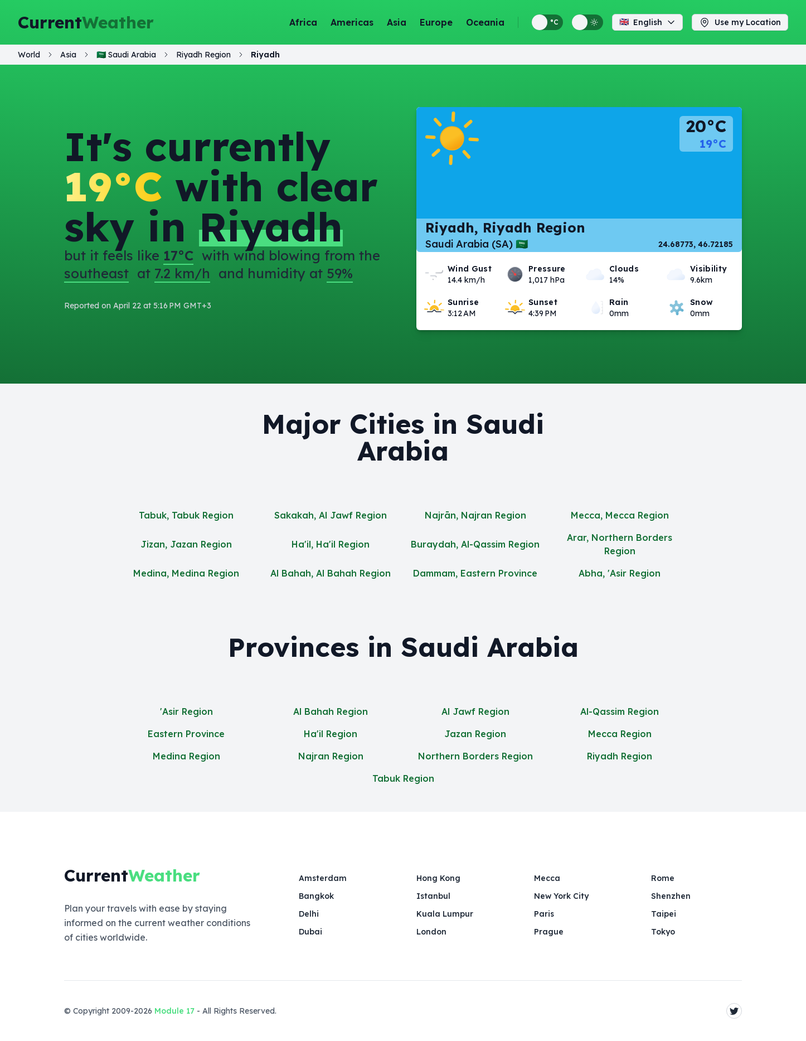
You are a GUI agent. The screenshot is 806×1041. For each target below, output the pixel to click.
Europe (436, 22)
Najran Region (330, 756)
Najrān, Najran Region (475, 515)
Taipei (663, 914)
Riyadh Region (619, 756)
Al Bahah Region (330, 711)
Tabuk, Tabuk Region (186, 515)
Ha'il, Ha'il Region (331, 544)
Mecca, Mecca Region (620, 515)
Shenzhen (671, 896)
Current (86, 22)
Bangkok (316, 896)
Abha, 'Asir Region (620, 573)
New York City (561, 896)
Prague (549, 932)
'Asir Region (186, 711)
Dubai (310, 932)
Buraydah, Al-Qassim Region (475, 544)
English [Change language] (647, 22)
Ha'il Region (330, 733)
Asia (396, 22)
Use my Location (740, 22)
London (431, 932)
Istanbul (433, 896)
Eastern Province (186, 733)
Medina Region (186, 756)
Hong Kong (438, 878)
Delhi (309, 914)
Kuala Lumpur (444, 914)
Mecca (547, 878)
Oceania (485, 22)
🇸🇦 (126, 55)
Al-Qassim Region (619, 711)
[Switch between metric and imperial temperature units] (547, 22)
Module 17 (174, 1011)
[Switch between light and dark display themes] (587, 22)
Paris (544, 914)
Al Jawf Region (475, 711)
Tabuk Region (403, 778)
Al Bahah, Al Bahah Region (330, 573)
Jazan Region (475, 733)
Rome (662, 878)
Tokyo (663, 932)
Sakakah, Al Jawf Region (330, 515)
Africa (303, 22)
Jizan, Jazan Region (186, 544)
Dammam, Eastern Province (475, 573)
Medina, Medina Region (186, 573)
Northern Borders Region (475, 756)
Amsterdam (323, 878)
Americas (352, 22)
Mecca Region (620, 733)
